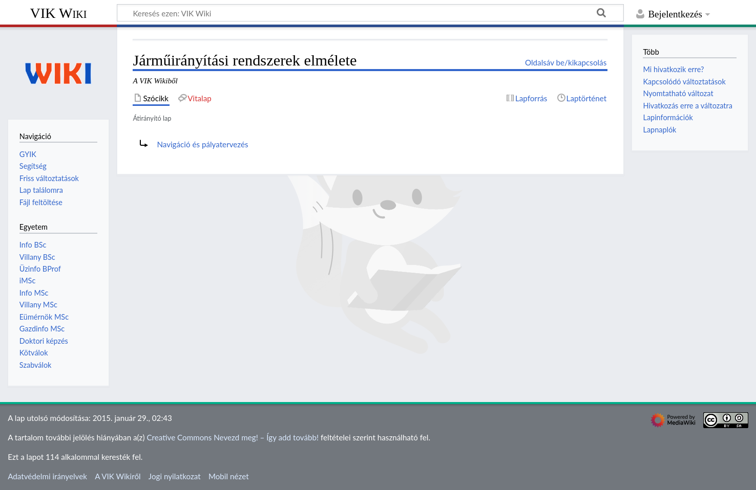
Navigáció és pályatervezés (202, 144)
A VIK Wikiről (117, 476)
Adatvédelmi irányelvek (47, 476)
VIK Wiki (58, 13)
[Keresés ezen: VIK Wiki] (370, 13)
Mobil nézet (228, 476)
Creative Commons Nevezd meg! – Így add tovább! (232, 437)
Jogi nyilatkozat (175, 476)
